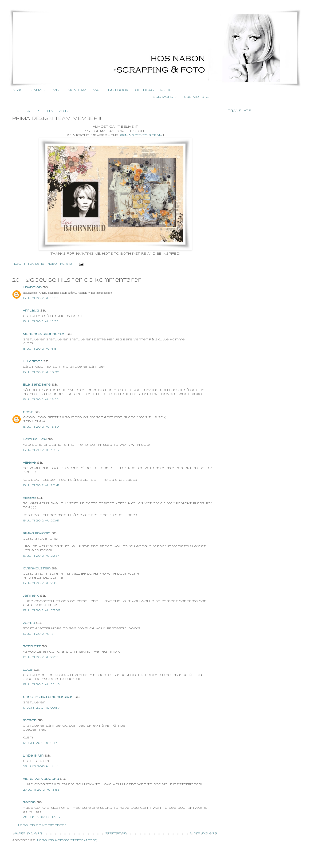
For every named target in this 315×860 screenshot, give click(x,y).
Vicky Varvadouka (41, 779)
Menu (166, 90)
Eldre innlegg (203, 833)
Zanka (29, 623)
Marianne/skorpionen (44, 334)
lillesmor (32, 361)
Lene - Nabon (47, 264)
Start (18, 90)
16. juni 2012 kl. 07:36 (41, 610)
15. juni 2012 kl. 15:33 (41, 298)
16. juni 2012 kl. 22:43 (41, 684)
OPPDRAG (144, 90)
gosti (28, 412)
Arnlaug (31, 310)
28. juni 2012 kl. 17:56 (41, 817)
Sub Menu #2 (196, 97)
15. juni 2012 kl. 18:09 (41, 372)
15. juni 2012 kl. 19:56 (41, 450)
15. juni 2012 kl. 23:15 (41, 583)
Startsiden (116, 833)
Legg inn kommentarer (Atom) (67, 840)
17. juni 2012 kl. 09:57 (41, 707)
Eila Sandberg (37, 384)
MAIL (97, 90)
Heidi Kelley (35, 439)
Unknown (32, 287)
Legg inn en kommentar (42, 825)
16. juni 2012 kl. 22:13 (41, 657)
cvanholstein (37, 568)
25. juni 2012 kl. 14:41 (41, 766)
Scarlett (32, 646)
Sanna (29, 802)
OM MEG (38, 90)
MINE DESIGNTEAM (69, 90)
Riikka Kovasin (36, 533)
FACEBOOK (118, 90)
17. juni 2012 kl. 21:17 (40, 743)
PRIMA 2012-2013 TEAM (140, 135)
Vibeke (29, 463)
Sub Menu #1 (165, 97)
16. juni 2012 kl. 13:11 (39, 634)
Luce (27, 670)
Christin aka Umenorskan (48, 697)
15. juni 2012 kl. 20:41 (41, 485)
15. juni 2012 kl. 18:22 (41, 399)
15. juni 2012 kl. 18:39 (41, 427)
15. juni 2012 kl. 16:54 (41, 348)
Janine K (31, 596)
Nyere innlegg (27, 833)
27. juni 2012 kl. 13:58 (41, 790)
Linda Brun (33, 755)
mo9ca (29, 720)
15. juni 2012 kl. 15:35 (41, 321)
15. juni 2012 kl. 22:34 (41, 556)
